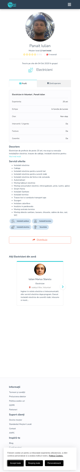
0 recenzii (51, 54)
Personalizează (54, 463)
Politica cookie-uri (17, 401)
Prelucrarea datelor (17, 396)
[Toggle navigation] (69, 4)
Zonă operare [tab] (54, 83)
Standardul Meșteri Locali (20, 424)
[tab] (23, 83)
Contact (12, 428)
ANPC (12, 433)
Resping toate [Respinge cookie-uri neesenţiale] (34, 463)
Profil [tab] (23, 83)
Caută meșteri (15, 447)
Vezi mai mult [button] (15, 156)
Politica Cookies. (56, 456)
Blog (11, 443)
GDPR (12, 405)
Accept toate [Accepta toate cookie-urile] (15, 463)
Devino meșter (15, 420)
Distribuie (40, 240)
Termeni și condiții (17, 392)
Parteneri (13, 409)
